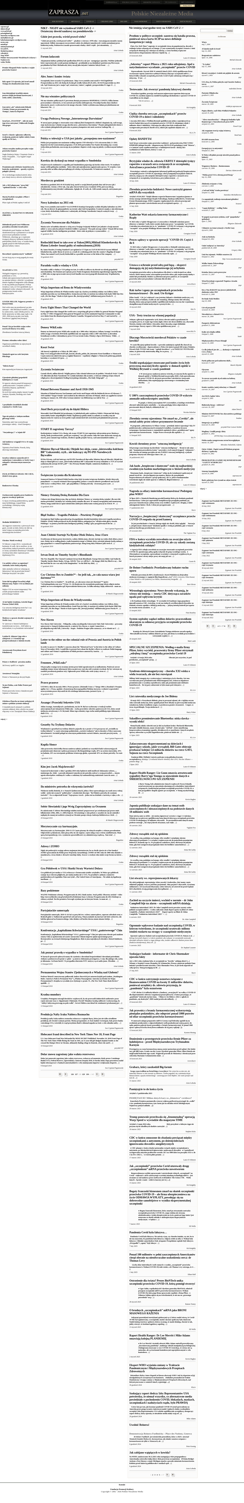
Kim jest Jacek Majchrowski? (58, 766)
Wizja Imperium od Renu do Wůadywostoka (66, 599)
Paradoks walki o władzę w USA (59, 265)
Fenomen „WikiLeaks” (54, 662)
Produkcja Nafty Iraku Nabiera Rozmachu (65, 1014)
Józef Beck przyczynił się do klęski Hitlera (65, 409)
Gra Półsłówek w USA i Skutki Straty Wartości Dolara (71, 868)
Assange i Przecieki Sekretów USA (60, 702)
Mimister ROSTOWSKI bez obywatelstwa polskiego (221, 414)
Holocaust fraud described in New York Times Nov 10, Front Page (78, 1034)
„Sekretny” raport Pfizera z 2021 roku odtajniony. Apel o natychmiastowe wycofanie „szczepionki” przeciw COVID (162, 66)
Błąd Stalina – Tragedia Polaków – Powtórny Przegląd (71, 514)
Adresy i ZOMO (50, 846)
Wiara (204, 42)
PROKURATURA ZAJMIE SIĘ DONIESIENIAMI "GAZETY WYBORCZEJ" (221, 461)
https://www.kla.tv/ (161, 1071)
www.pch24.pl (6, 31)
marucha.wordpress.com (10, 36)
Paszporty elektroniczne (211, 323)
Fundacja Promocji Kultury (122, 1489)
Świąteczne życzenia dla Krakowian (61, 475)
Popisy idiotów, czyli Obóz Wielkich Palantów (219, 111)
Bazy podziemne (50, 890)
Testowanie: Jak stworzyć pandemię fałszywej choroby (160, 89)
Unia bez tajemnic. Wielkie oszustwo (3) (217, 254)
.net (111, 2)
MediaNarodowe (7, 51)
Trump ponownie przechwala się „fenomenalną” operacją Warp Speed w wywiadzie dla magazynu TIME (162, 1118)
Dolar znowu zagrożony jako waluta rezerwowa (67, 1054)
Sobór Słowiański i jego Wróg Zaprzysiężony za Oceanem (73, 806)
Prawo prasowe (49, 682)
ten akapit (145, 98)
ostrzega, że (187, 1267)
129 (83, 1074)
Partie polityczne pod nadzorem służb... (216, 361)
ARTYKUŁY (75, 21)
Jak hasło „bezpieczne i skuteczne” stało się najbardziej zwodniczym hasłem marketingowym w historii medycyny (162, 467)
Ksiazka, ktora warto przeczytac (214, 272)
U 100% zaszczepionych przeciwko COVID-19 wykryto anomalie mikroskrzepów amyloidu (160, 397)
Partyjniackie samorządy (55, 910)
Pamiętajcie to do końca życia (146, 1089)
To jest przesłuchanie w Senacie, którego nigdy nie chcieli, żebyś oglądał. (158, 523)
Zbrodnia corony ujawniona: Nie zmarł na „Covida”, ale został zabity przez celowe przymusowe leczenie (161, 420)
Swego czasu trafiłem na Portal (141, 1071)
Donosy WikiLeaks (51, 327)
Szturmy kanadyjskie (210, 471)
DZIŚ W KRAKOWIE (163, 21)
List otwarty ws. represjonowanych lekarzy (153, 878)
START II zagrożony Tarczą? (57, 429)
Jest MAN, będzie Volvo (211, 396)
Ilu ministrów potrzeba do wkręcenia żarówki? (67, 786)
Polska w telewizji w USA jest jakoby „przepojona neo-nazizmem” (78, 138)
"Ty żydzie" (206, 64)
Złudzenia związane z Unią (212, 184)
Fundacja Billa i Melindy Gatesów (143, 757)
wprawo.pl (5, 27)
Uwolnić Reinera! (139, 1424)
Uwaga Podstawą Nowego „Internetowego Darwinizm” (72, 118)
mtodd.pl (4, 44)
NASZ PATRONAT (140, 21)
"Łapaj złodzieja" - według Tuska (214, 208)
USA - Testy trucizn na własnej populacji (152, 315)
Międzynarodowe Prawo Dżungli (214, 341)
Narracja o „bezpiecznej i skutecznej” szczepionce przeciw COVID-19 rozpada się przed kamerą (162, 518)
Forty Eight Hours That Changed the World (66, 307)
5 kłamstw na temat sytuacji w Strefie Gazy (218, 228)
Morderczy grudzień (52, 180)
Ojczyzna (205, 370)
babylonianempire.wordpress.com (13, 40)
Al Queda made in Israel (211, 49)
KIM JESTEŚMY (58, 21)
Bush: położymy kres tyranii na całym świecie (219, 480)
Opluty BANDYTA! (140, 138)
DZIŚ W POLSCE (186, 21)
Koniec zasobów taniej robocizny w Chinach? (219, 387)
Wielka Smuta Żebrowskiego (213, 263)
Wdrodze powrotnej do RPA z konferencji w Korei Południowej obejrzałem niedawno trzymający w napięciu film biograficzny (158, 576)
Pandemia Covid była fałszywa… (148, 1232)
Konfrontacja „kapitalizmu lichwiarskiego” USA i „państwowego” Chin (81, 930)
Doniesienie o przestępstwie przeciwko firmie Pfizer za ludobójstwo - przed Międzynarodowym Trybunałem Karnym (160, 1041)
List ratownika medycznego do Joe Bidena (153, 696)
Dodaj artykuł (187, 5)
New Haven (47, 619)
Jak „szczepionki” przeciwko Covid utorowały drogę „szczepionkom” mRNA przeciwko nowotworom (159, 1168)
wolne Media (5, 62)
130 (87, 1074)
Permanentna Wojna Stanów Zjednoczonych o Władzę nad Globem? (79, 972)
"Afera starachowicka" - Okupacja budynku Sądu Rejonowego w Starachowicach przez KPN (221, 121)
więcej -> (4, 719)
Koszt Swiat (47, 347)
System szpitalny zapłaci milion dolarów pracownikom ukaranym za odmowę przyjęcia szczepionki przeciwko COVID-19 (160, 622)
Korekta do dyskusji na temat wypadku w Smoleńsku (71, 160)
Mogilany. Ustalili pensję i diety (214, 431)
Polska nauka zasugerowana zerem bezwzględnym (221, 440)
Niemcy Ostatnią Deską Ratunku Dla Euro (65, 495)
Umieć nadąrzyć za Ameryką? (213, 246)
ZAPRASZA (130, 2)
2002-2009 (123, 21)
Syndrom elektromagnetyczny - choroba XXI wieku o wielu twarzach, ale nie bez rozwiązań (159, 673)
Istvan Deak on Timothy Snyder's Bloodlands (66, 554)
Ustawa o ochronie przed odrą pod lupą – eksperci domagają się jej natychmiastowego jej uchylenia (157, 267)
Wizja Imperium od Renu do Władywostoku (66, 287)
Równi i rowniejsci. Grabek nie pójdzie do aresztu (220, 73)
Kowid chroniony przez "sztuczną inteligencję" (156, 443)
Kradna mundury (51, 994)
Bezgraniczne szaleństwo (211, 55)
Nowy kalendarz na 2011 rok (57, 202)
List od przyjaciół (208, 308)
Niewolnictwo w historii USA (213, 314)
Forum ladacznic (50, 56)
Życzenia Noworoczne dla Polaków (60, 222)
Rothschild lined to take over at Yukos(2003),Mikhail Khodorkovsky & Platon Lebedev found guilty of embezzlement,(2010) (81, 244)
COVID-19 (90, 21)
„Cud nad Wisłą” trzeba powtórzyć (215, 190)
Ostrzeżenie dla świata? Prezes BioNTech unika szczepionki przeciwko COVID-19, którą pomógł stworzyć (162, 1282)
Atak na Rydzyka (208, 237)
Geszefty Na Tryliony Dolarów (58, 724)
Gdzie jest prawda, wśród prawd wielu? (63, 36)
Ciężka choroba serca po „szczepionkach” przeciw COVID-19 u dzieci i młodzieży (157, 115)
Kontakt (122, 1485)
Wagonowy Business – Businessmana (216, 166)
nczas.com (4, 42)
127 (76, 1074)
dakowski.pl (5, 29)
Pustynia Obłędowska (210, 93)
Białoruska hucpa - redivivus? (213, 405)
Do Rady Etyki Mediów (210, 299)
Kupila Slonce (49, 744)
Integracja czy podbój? (210, 423)
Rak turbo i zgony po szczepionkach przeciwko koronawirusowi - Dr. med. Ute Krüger (156, 292)
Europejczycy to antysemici (212, 148)
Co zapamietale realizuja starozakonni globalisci (220, 199)
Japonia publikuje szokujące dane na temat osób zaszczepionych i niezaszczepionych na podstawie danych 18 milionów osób (161, 808)
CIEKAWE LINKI (107, 21)
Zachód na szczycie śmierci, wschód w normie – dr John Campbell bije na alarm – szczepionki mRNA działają (161, 902)
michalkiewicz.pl (7, 38)
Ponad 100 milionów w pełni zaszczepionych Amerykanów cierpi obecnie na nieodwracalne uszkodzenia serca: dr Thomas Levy (162, 1257)
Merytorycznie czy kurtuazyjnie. (59, 826)
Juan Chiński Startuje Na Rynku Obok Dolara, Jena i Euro (74, 534)
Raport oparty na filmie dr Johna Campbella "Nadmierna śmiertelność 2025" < (161, 910)
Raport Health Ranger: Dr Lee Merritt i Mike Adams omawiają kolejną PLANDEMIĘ (159, 1337)
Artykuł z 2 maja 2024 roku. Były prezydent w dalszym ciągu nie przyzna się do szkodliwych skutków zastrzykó (161, 1125)
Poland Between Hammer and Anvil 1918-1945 (67, 389)
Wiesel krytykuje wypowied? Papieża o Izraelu (219, 281)
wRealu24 (4, 53)
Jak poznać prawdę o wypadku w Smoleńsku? (67, 952)
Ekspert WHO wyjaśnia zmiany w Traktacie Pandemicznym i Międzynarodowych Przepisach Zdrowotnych (156, 1368)
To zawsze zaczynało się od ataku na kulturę (218, 378)
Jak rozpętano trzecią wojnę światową (216, 131)
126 (72, 1074)
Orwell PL (5, 49)
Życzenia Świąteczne (209, 102)
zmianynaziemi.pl (7, 47)
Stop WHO (5, 55)
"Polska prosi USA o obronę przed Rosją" (218, 175)
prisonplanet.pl (6, 33)
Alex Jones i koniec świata (55, 76)
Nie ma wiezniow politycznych (58, 96)
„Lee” (170, 577)
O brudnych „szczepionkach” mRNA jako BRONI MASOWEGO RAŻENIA (157, 1312)
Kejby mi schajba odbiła (211, 332)
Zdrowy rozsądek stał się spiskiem (148, 833)
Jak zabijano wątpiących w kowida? (149, 1452)
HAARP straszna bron (210, 139)
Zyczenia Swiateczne (52, 369)
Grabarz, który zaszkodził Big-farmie (150, 1067)
